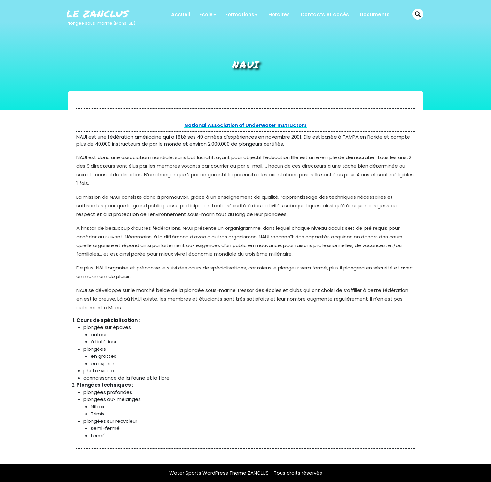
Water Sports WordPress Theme (208, 473)
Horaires (279, 14)
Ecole (206, 14)
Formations (239, 14)
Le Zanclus (98, 13)
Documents (375, 14)
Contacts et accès (325, 14)
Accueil (180, 14)
